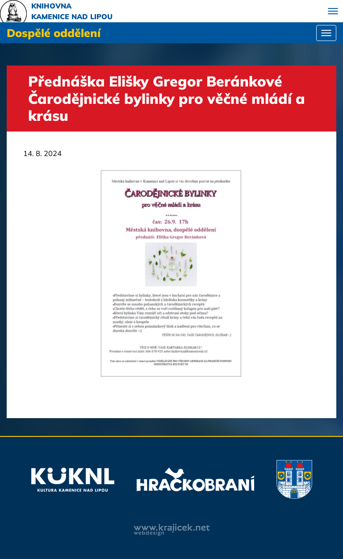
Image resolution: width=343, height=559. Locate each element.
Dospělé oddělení (53, 33)
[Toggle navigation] (333, 11)
